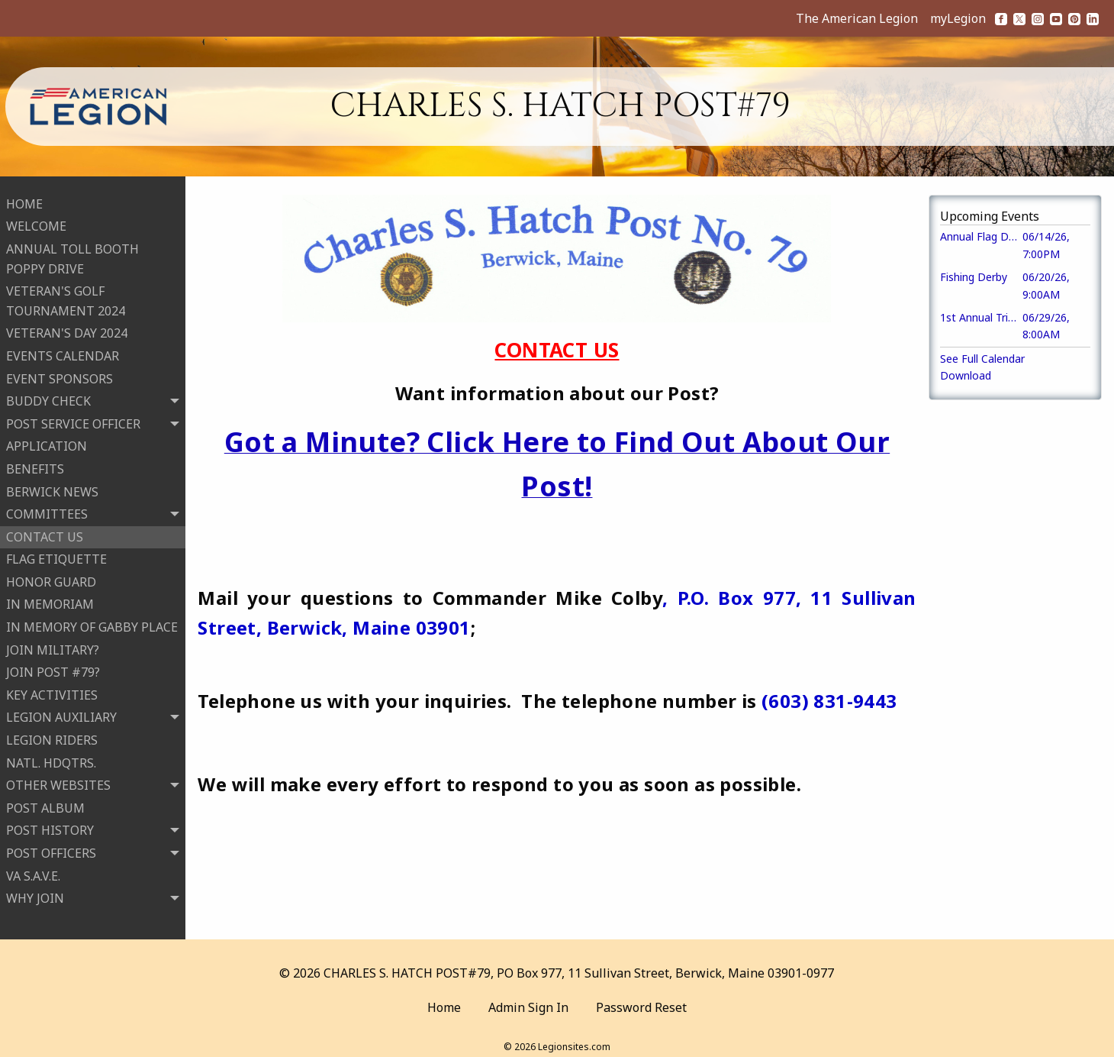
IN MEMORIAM (50, 600)
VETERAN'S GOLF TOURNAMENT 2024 (65, 296)
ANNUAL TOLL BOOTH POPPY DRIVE (72, 254)
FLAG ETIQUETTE (56, 554)
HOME (24, 199)
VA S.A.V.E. (33, 871)
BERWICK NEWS (52, 487)
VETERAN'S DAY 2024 (66, 329)
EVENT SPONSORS (59, 374)
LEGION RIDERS (52, 735)
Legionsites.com (574, 1037)
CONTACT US (44, 532)
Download (965, 375)
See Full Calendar (982, 358)
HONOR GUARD (51, 577)
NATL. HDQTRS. (51, 758)
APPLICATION (46, 442)
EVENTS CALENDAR (62, 351)
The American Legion (857, 18)
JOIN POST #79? (53, 667)
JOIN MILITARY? (52, 645)
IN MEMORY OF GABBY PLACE (92, 622)
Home (444, 999)
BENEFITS (35, 464)
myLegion (958, 18)
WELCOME (36, 222)
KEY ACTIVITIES (52, 690)
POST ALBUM (45, 803)
